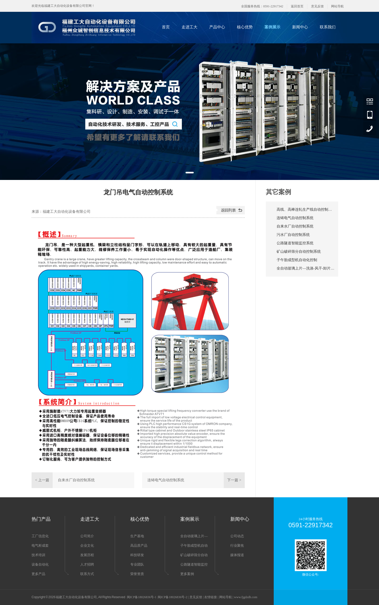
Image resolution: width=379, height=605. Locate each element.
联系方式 (87, 574)
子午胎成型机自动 (194, 545)
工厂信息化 (40, 536)
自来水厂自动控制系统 (76, 480)
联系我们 (328, 27)
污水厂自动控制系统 (293, 235)
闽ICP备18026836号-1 (142, 597)
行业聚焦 (237, 545)
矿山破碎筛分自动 (194, 555)
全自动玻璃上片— (194, 536)
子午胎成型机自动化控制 (297, 260)
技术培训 (38, 555)
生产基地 (137, 536)
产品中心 (217, 27)
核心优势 (245, 27)
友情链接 (210, 597)
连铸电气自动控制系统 (165, 480)
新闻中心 (300, 27)
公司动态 (237, 536)
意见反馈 (317, 6)
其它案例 (278, 192)
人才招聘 (87, 564)
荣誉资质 (137, 574)
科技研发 (137, 555)
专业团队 (137, 564)
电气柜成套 (40, 545)
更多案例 (187, 574)
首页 (166, 27)
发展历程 (87, 555)
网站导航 (337, 6)
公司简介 (87, 536)
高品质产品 (138, 545)
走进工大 (189, 27)
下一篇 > (234, 480)
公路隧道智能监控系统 (295, 243)
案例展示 (272, 27)
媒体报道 (237, 555)
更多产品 (38, 574)
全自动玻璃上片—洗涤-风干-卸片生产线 (306, 268)
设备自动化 (40, 564)
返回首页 (297, 6)
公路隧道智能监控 (194, 564)
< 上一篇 (42, 480)
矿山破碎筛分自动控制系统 (299, 252)
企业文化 (87, 545)
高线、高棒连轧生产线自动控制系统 (306, 209)
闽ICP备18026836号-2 (172, 597)
